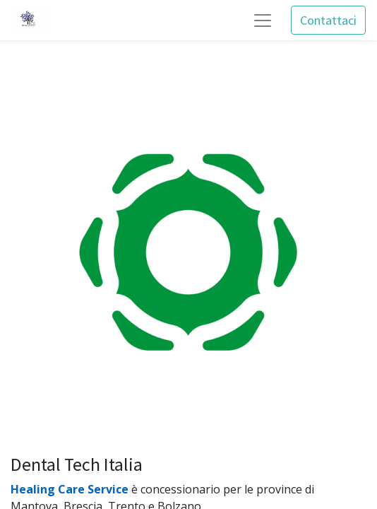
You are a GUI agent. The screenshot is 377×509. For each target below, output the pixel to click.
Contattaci (328, 20)
